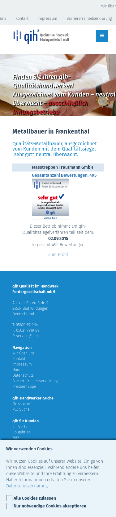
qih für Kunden (25, 421)
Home (17, 369)
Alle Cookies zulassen (35, 498)
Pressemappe (24, 386)
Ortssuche (21, 403)
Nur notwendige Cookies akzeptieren (50, 506)
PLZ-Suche (21, 409)
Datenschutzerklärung (27, 486)
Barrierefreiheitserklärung (35, 380)
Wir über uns (23, 353)
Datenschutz (22, 375)
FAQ (15, 437)
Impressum (47, 18)
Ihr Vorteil (21, 426)
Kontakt (21, 18)
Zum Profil (58, 254)
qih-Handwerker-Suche (33, 398)
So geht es (21, 432)
